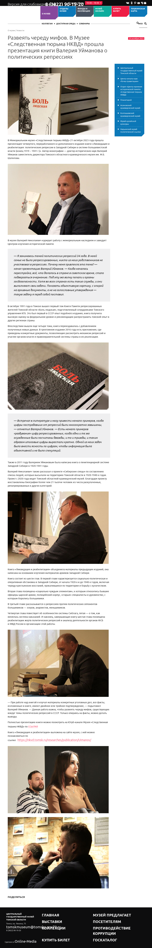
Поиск (141, 24)
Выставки (47, 912)
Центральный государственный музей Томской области (131, 71)
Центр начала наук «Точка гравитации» (129, 80)
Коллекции (48, 916)
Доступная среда (65, 24)
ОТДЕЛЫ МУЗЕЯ (64, 10)
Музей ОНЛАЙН (99, 10)
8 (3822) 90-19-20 (54, 3)
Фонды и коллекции (83, 10)
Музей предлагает (103, 908)
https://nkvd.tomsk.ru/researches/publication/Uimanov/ (67, 735)
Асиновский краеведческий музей (130, 106)
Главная (46, 908)
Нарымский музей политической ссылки (130, 130)
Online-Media (20, 929)
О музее (46, 14)
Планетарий (126, 100)
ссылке (32, 725)
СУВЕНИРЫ (84, 24)
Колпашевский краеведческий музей (130, 114)
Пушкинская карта (138, 10)
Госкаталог (99, 919)
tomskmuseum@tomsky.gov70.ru (20, 921)
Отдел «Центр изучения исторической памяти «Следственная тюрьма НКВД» (131, 90)
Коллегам (47, 24)
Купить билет (117, 10)
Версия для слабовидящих (24, 3)
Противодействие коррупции (109, 916)
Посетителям (100, 912)
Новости (20, 30)
